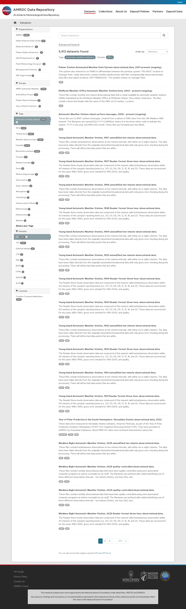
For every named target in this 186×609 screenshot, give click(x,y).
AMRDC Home (21, 586)
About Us (121, 11)
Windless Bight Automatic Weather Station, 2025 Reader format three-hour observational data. (111, 513)
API (96, 553)
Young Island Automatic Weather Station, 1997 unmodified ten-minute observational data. (108, 137)
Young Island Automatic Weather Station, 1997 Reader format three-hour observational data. (109, 161)
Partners (158, 11)
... (114, 540)
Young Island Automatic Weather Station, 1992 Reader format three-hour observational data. (109, 349)
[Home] (15, 22)
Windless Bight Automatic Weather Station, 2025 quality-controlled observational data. (106, 466)
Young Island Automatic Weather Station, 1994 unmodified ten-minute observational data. (108, 231)
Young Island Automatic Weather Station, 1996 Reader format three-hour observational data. (110, 208)
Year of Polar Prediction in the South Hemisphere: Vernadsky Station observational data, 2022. (110, 419)
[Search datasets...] (110, 35)
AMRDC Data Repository (34, 9)
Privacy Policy (20, 576)
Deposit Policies (140, 11)
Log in (180, 2)
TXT (61, 153)
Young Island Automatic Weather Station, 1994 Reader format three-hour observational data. (110, 278)
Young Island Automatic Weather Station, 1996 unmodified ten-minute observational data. (108, 184)
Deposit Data (174, 11)
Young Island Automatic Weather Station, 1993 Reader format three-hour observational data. (109, 302)
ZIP (61, 82)
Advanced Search (69, 44)
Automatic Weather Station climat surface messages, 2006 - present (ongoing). (102, 114)
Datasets (90, 11)
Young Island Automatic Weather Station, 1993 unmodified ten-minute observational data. (108, 255)
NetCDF (63, 434)
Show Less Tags (24, 225)
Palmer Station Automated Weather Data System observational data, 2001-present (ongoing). (110, 67)
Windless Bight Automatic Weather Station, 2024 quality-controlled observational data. (107, 490)
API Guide (19, 571)
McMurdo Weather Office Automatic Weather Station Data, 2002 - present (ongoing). (106, 90)
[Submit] (164, 35)
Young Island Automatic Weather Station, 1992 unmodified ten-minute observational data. (108, 325)
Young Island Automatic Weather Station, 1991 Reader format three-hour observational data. (109, 396)
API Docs (106, 553)
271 (120, 540)
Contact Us (19, 581)
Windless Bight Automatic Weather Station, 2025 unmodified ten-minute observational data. (109, 443)
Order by (139, 51)
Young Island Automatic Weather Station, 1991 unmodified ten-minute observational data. (107, 372)
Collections (105, 11)
